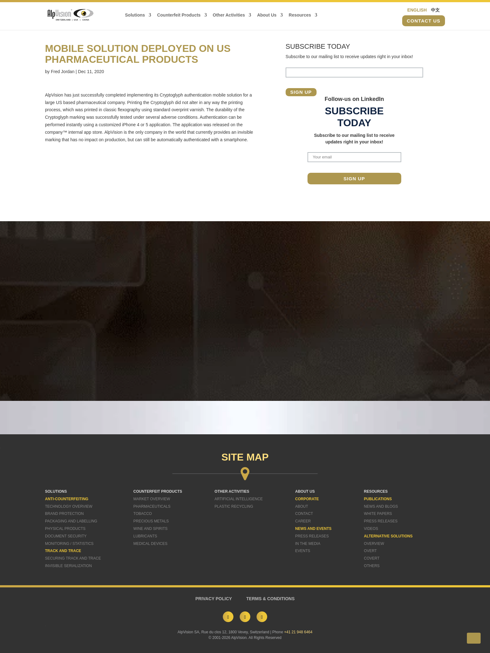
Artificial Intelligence (239, 499)
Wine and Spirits (150, 528)
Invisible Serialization (68, 566)
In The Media (307, 543)
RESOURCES (376, 491)
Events (302, 551)
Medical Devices (150, 543)
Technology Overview (68, 506)
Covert (372, 558)
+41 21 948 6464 (298, 632)
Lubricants (145, 536)
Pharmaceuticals (152, 506)
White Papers (378, 513)
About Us (267, 15)
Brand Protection (64, 513)
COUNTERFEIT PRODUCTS (157, 491)
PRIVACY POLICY (213, 598)
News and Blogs (381, 506)
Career (303, 521)
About (301, 506)
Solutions (135, 15)
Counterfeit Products (179, 15)
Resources (300, 15)
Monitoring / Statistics (69, 543)
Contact (304, 513)
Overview (374, 543)
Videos (371, 528)
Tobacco (142, 513)
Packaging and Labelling (71, 521)
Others (372, 566)
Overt (370, 551)
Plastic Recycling (234, 506)
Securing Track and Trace (73, 558)
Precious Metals (151, 521)
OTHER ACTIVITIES (232, 491)
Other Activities (229, 15)
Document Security (66, 536)
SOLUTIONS (56, 491)
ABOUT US (305, 491)
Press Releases (312, 536)
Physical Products (65, 528)
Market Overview (151, 499)
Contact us (423, 20)
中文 (435, 9)
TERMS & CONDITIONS (270, 598)
